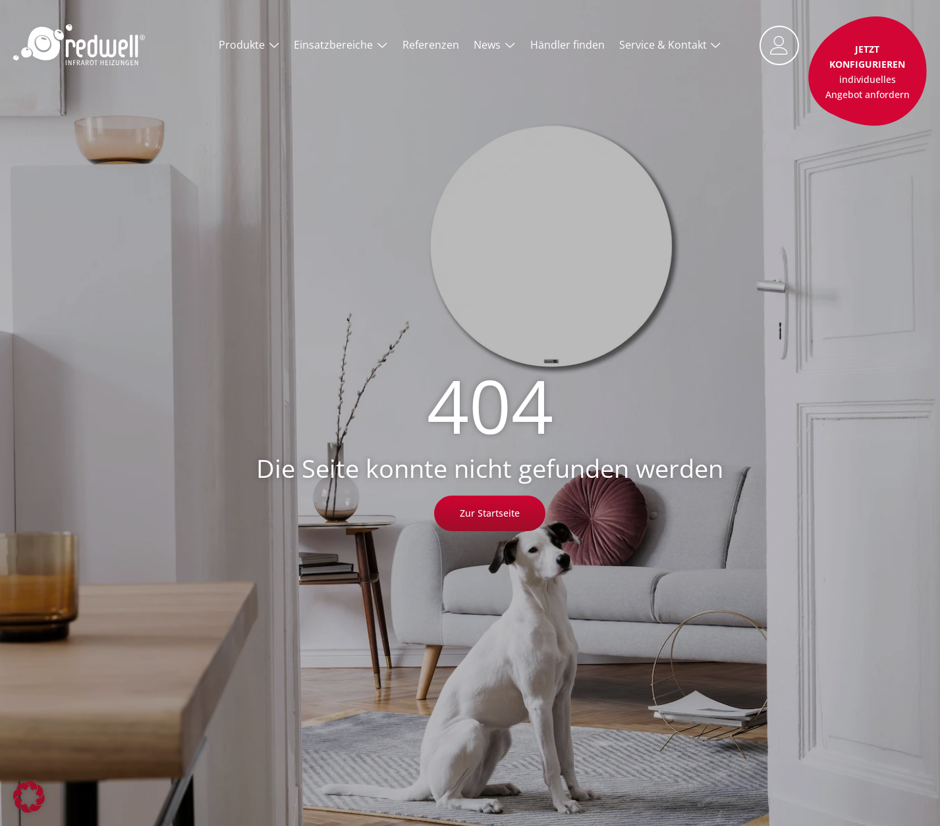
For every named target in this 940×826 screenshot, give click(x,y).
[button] (29, 797)
